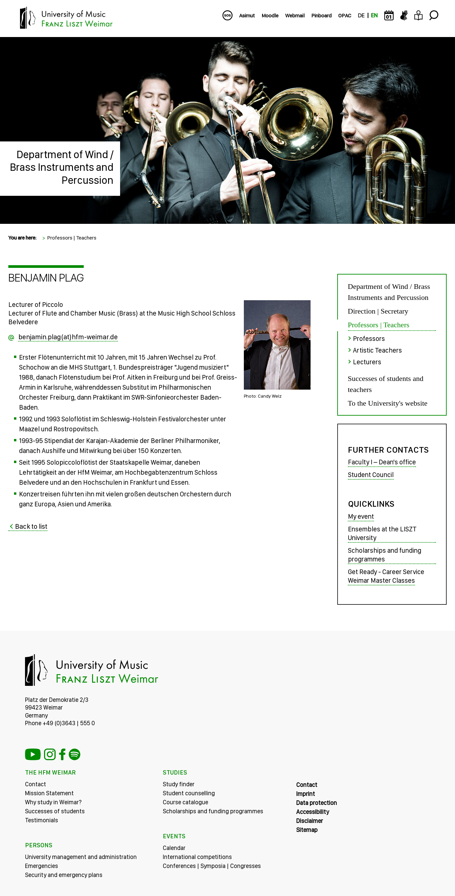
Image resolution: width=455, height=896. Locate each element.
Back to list (31, 526)
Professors (369, 339)
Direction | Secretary (378, 311)
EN (374, 15)
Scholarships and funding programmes (384, 554)
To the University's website (388, 403)
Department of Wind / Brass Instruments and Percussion (61, 167)
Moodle (270, 15)
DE (361, 15)
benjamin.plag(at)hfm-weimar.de (68, 337)
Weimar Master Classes (381, 580)
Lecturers (367, 362)
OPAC (344, 15)
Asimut (247, 15)
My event (361, 516)
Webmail (295, 15)
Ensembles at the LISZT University (382, 533)
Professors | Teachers (71, 238)
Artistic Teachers (377, 350)
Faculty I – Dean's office (382, 462)
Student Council (371, 475)
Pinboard (321, 15)
